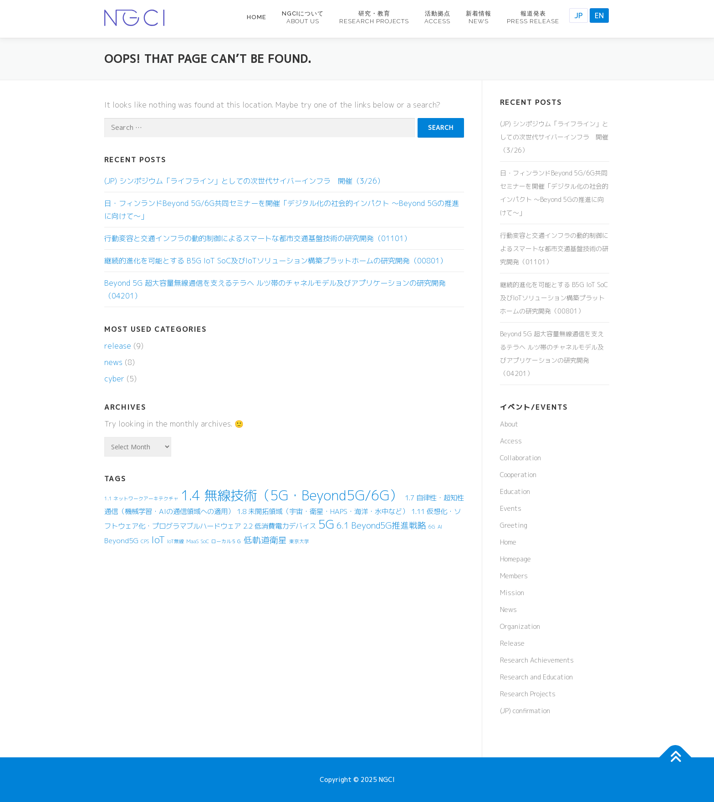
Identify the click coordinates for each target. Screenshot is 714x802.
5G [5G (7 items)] (326, 524)
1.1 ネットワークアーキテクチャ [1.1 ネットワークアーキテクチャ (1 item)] (141, 498)
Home (256, 17)
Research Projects (528, 693)
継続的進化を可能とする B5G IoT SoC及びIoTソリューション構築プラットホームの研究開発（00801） (275, 261)
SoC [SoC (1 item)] (205, 541)
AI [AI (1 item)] (440, 527)
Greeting (513, 525)
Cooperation (518, 474)
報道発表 (533, 17)
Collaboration (520, 457)
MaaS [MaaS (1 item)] (192, 541)
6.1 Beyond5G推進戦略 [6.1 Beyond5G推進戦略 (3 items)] (381, 525)
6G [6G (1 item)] (431, 527)
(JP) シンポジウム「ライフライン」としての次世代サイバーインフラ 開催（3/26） (244, 181)
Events (510, 508)
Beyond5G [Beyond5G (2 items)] (121, 540)
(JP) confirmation (525, 710)
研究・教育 (374, 17)
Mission (512, 592)
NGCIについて (303, 17)
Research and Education (536, 677)
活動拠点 (437, 17)
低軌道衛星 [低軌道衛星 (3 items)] (265, 540)
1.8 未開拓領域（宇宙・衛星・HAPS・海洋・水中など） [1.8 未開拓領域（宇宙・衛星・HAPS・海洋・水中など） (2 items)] (323, 511)
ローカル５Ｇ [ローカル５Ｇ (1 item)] (226, 541)
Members (514, 575)
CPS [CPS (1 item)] (145, 541)
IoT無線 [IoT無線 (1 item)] (175, 541)
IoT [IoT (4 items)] (158, 539)
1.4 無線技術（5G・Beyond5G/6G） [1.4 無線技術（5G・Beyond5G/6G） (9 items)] (292, 495)
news (113, 362)
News (508, 609)
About (509, 424)
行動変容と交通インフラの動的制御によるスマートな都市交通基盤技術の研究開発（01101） (257, 238)
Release (512, 643)
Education (515, 491)
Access (511, 441)
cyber (114, 379)
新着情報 (478, 17)
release (117, 346)
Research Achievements (537, 660)
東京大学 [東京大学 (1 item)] (299, 541)
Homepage (515, 559)
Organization (520, 626)
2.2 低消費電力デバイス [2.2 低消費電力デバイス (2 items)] (279, 526)
